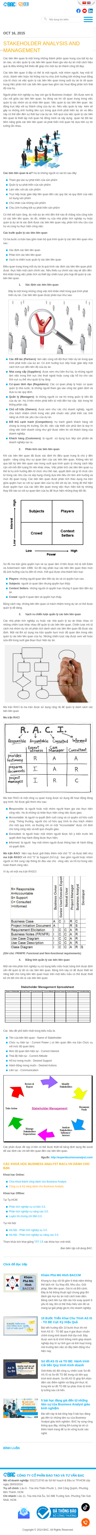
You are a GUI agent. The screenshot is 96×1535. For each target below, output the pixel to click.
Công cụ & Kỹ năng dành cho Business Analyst (36, 1186)
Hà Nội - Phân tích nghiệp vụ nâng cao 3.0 (33, 1234)
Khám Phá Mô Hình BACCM (61, 1275)
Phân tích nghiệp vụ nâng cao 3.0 (28, 1211)
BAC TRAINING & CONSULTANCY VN (9, 4)
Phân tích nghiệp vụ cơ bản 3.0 (27, 1206)
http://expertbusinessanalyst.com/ (72, 1157)
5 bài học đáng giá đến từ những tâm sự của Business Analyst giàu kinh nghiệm (65, 1404)
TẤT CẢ (38, 1241)
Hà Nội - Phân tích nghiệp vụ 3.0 (28, 1230)
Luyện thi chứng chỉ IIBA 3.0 (25, 1216)
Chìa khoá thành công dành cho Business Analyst (37, 1181)
